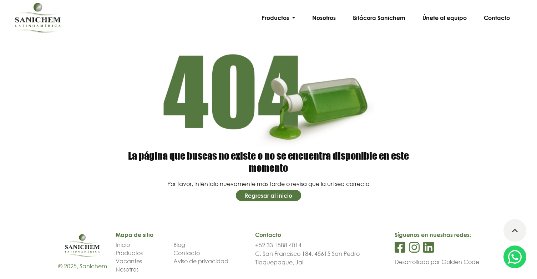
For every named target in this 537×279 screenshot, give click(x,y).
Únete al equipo (444, 17)
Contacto (497, 17)
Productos (129, 253)
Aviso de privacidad (200, 261)
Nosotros (324, 17)
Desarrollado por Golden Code (437, 261)
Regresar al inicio (268, 195)
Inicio (123, 244)
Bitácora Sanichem (379, 17)
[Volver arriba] (514, 230)
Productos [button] (276, 17)
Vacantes (129, 261)
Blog (179, 244)
